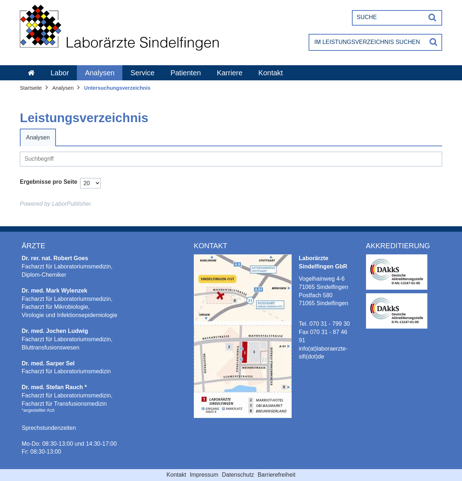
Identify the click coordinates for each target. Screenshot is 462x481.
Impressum (204, 475)
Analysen (99, 73)
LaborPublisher (71, 204)
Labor (60, 73)
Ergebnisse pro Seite (48, 182)
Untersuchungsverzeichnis (117, 88)
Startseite (31, 88)
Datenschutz (238, 475)
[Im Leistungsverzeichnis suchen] (367, 42)
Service (142, 73)
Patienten (185, 73)
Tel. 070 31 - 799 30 (324, 324)
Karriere (230, 73)
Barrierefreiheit (277, 475)
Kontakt (270, 73)
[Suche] (388, 17)
